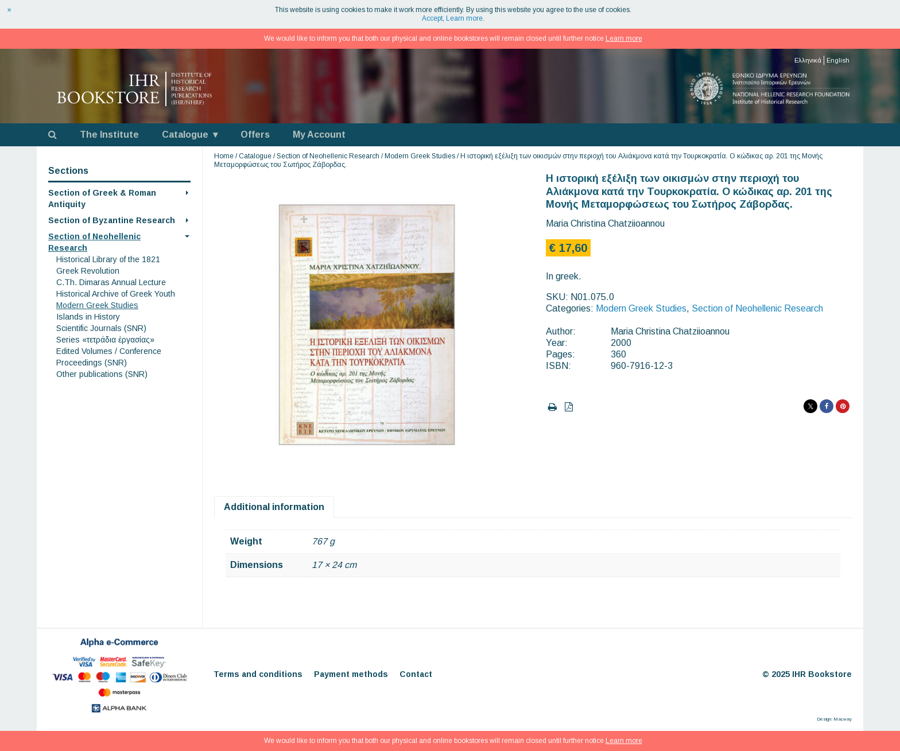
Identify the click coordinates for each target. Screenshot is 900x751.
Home (224, 156)
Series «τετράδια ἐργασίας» (105, 339)
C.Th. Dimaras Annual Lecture (111, 282)
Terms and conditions (258, 674)
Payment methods (351, 674)
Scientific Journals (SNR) (101, 328)
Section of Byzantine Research (111, 220)
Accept (432, 18)
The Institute (109, 134)
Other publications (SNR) (102, 374)
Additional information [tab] (274, 507)
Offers (255, 134)
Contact (415, 674)
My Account (319, 134)
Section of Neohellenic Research (328, 156)
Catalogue (185, 134)
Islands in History (88, 316)
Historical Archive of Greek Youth (115, 293)
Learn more (464, 18)
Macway (842, 719)
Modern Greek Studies (97, 305)
